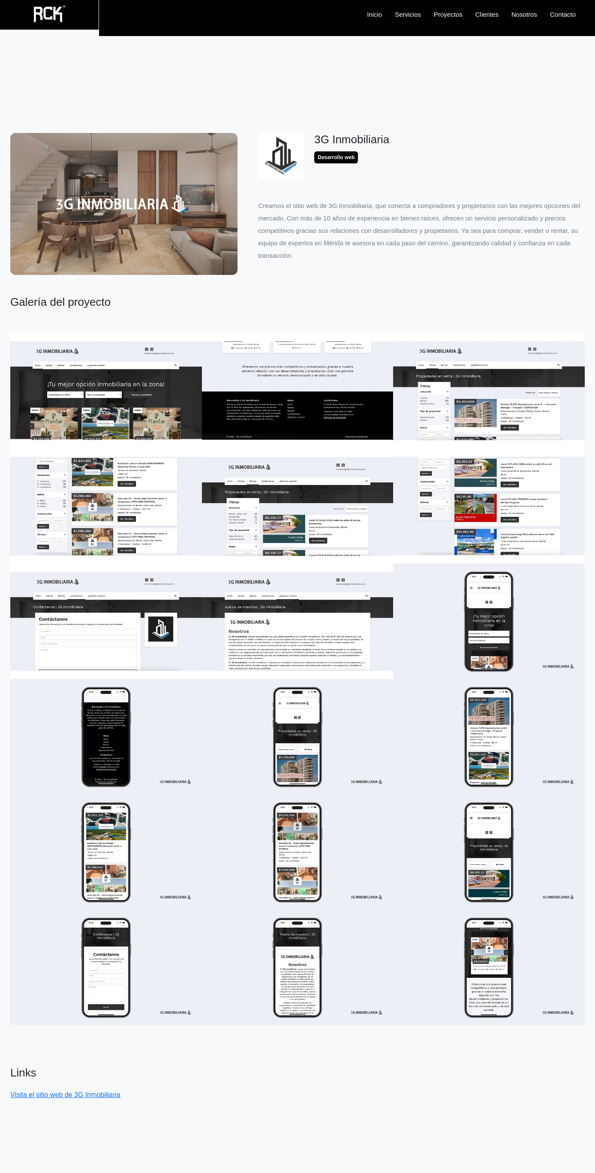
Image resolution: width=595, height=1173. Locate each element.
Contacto (563, 14)
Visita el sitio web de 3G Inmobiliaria (65, 1094)
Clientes (487, 14)
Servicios (408, 14)
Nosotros (524, 14)
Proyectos (448, 14)
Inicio (374, 14)
